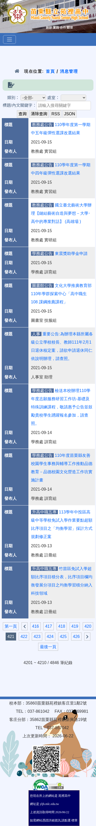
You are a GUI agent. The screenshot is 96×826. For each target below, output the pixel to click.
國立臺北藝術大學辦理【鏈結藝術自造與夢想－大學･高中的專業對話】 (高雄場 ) (61, 213)
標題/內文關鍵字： (19, 105)
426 (76, 636)
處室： (53, 98)
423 (37, 636)
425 (63, 636)
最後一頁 (48, 647)
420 (87, 626)
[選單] (9, 39)
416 (35, 626)
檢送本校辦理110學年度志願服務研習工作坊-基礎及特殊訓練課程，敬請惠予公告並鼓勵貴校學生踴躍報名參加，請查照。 (61, 407)
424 (50, 636)
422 (23, 636)
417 (48, 626)
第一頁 (11, 626)
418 (61, 626)
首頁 (50, 71)
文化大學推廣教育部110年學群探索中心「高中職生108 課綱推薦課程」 (61, 293)
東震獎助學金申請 (71, 253)
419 (74, 626)
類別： (13, 98)
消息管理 (69, 71)
